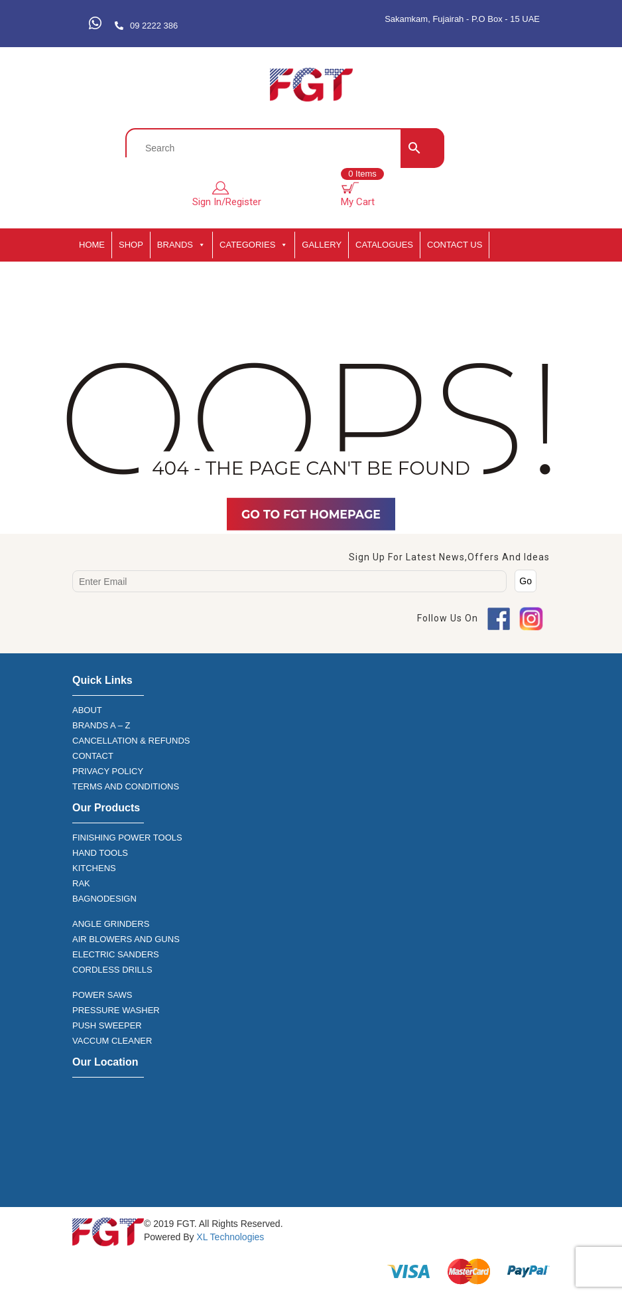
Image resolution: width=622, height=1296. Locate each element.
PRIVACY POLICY (107, 771)
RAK (81, 883)
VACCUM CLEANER (112, 1041)
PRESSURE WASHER (116, 1010)
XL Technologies (229, 1237)
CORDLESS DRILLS (112, 970)
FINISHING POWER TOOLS (127, 838)
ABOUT (87, 710)
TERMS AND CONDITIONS (125, 786)
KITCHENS (94, 868)
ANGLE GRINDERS (110, 924)
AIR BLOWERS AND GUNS (126, 939)
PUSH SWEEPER (107, 1025)
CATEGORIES (253, 245)
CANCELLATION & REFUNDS (131, 741)
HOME (92, 245)
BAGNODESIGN (104, 899)
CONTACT (92, 756)
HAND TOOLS (100, 853)
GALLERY (322, 245)
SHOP (131, 245)
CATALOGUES (384, 245)
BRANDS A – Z (101, 725)
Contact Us (454, 245)
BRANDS (181, 245)
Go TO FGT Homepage (311, 514)
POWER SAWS (102, 995)
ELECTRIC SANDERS (115, 954)
